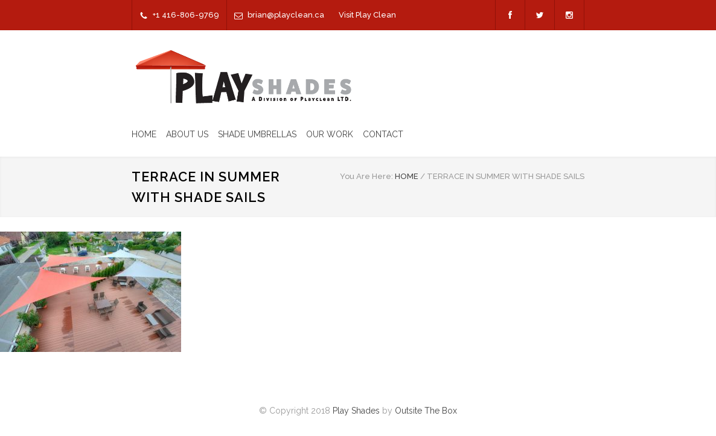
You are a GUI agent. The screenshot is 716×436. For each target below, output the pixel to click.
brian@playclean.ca (286, 14)
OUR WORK (329, 134)
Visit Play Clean (367, 14)
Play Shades (356, 410)
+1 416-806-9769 (186, 14)
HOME (144, 134)
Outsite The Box (426, 410)
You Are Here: (366, 176)
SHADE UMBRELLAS (257, 134)
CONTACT (383, 134)
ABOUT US (187, 134)
